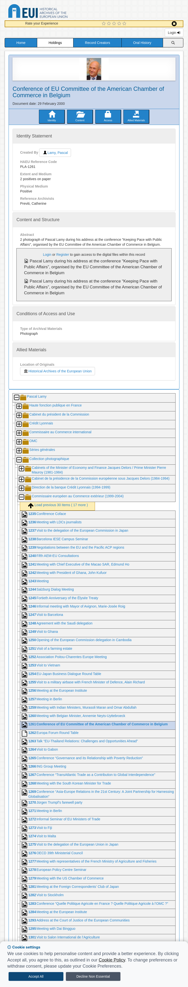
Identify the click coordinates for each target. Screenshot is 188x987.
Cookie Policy (112, 960)
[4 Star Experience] (119, 24)
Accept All (35, 976)
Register (62, 255)
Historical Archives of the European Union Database (51, 11)
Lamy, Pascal (55, 152)
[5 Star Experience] (125, 24)
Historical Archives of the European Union (57, 371)
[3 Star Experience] (114, 24)
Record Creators (97, 43)
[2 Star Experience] (109, 24)
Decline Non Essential (93, 976)
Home (20, 43)
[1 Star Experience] (104, 24)
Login (174, 33)
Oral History (142, 43)
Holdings (55, 43)
